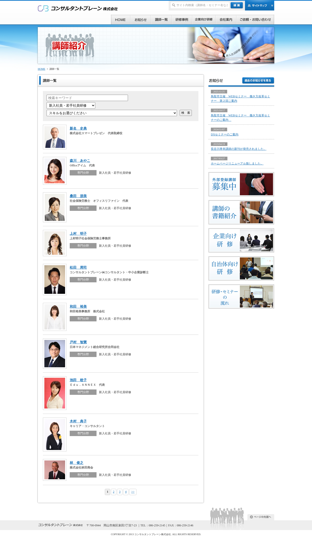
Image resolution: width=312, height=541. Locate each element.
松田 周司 (78, 267)
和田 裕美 (78, 306)
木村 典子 (78, 421)
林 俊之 (76, 463)
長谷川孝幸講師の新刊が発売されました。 (238, 149)
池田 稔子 (78, 380)
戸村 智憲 (78, 342)
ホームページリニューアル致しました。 (237, 163)
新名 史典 (78, 128)
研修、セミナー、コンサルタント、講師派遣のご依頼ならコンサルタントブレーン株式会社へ (78, 8)
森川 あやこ (80, 161)
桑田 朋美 (78, 196)
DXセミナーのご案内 (224, 134)
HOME (41, 69)
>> (133, 491)
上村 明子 (78, 233)
